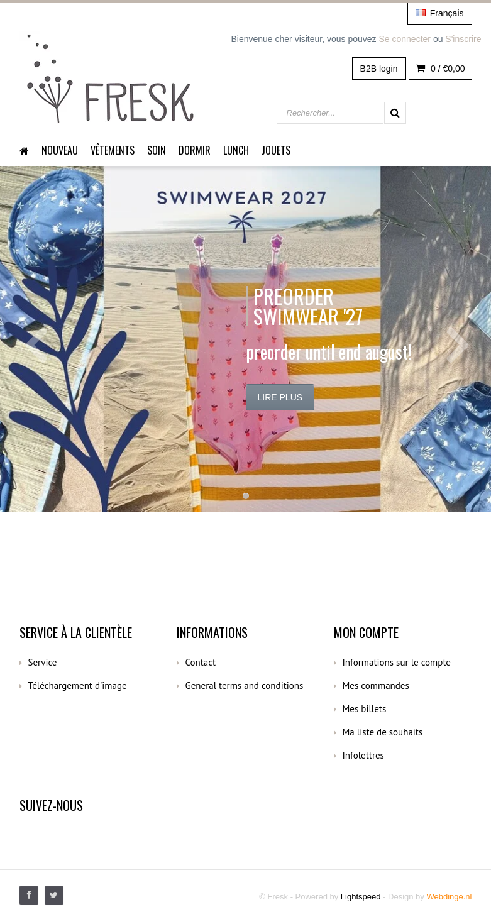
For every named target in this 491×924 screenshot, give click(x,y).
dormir (195, 150)
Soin (156, 150)
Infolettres (363, 755)
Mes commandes (376, 685)
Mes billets (365, 709)
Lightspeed (361, 896)
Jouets (276, 150)
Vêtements (113, 150)
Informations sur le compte (397, 662)
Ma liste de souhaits (383, 732)
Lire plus (280, 397)
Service (42, 662)
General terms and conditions (244, 685)
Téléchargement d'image (77, 685)
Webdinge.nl (449, 896)
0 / (440, 68)
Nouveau (59, 150)
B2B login (379, 68)
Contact (200, 662)
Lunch (236, 150)
